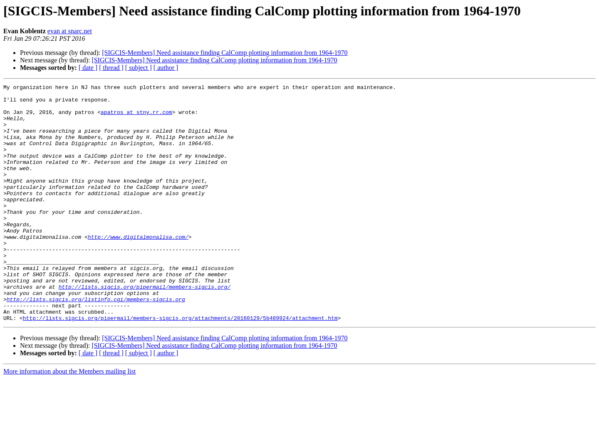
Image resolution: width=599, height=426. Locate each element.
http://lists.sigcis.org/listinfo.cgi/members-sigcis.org (96, 343)
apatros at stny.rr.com (136, 118)
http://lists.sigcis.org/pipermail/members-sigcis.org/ (144, 328)
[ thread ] (111, 67)
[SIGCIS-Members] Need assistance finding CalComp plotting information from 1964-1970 (224, 52)
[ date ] (88, 67)
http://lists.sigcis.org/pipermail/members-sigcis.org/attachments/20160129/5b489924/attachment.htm (180, 365)
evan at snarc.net (69, 31)
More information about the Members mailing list (69, 418)
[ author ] (165, 67)
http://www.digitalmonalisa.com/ (138, 268)
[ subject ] (138, 67)
